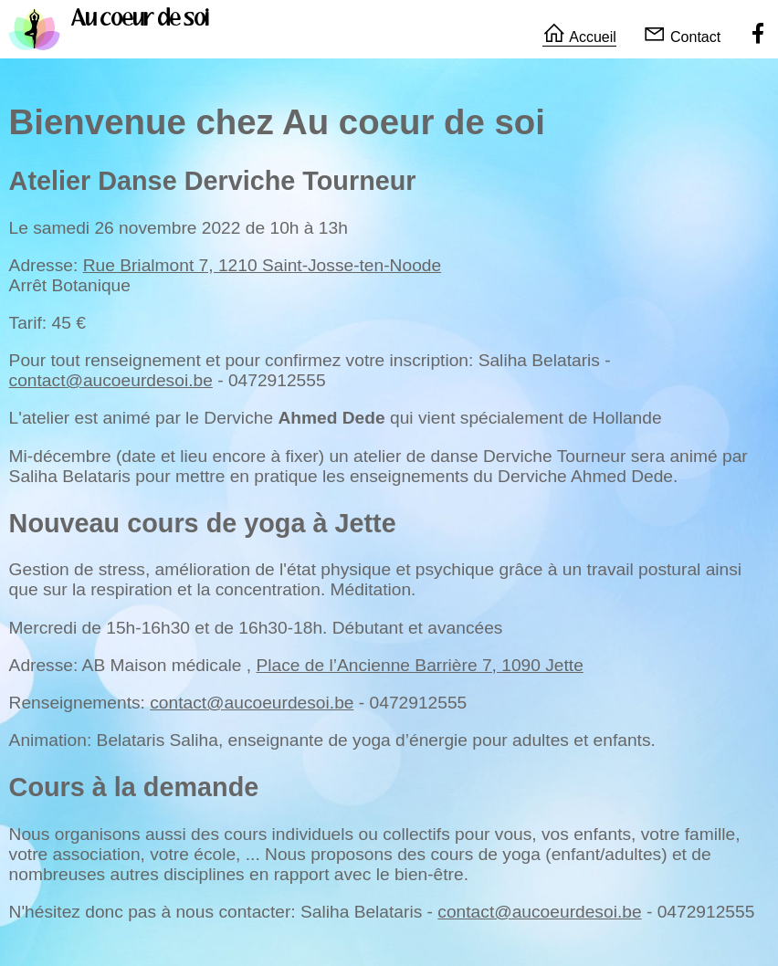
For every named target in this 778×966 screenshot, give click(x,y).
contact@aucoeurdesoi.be (111, 380)
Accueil (579, 37)
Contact (682, 37)
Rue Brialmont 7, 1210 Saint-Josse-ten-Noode (262, 265)
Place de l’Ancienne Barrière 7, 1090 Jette (419, 665)
